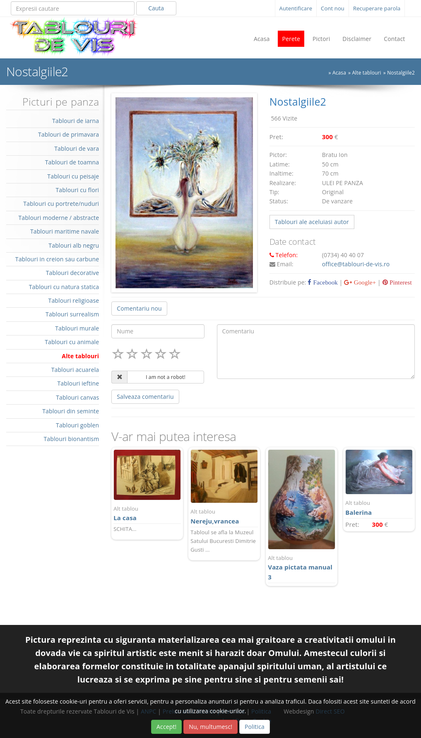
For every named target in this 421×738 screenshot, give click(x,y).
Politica (255, 727)
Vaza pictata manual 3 (301, 567)
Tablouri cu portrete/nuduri (61, 203)
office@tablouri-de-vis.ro (356, 264)
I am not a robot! (165, 377)
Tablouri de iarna (75, 121)
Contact (394, 39)
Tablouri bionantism (71, 439)
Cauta (156, 8)
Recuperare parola (377, 8)
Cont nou (332, 8)
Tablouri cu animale (72, 342)
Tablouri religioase (73, 300)
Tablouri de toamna (72, 162)
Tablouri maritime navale (64, 231)
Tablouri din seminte (70, 411)
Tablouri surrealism (72, 314)
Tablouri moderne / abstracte (58, 218)
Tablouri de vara (76, 148)
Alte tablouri (366, 72)
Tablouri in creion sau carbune (57, 259)
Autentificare (296, 8)
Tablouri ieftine (78, 383)
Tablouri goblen (77, 425)
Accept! (166, 727)
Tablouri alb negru (73, 245)
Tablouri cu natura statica (64, 287)
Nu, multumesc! (210, 727)
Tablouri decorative (72, 273)
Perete (291, 39)
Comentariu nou (139, 308)
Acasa (262, 39)
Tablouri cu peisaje (73, 176)
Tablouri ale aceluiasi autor (312, 222)
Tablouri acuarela (75, 370)
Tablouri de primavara (68, 134)
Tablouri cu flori (77, 190)
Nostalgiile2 (401, 72)
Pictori (321, 39)
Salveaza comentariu (145, 396)
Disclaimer (356, 39)
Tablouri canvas (77, 397)
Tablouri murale (77, 328)
